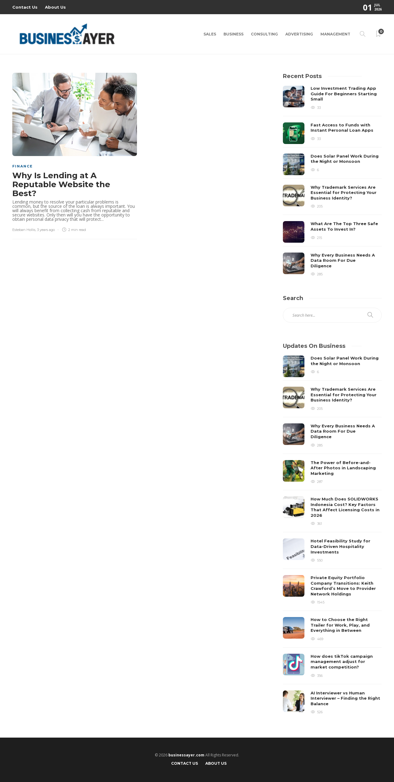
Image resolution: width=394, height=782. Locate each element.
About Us (55, 7)
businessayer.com (186, 755)
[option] (332, 181)
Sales (209, 34)
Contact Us (25, 7)
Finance (22, 166)
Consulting (264, 34)
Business (233, 34)
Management (335, 34)
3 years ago (46, 230)
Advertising (299, 34)
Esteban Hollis (23, 230)
